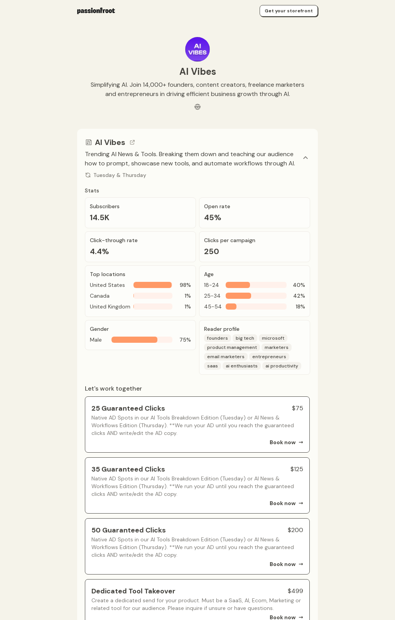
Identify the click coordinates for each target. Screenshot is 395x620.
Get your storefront (289, 11)
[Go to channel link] (132, 142)
